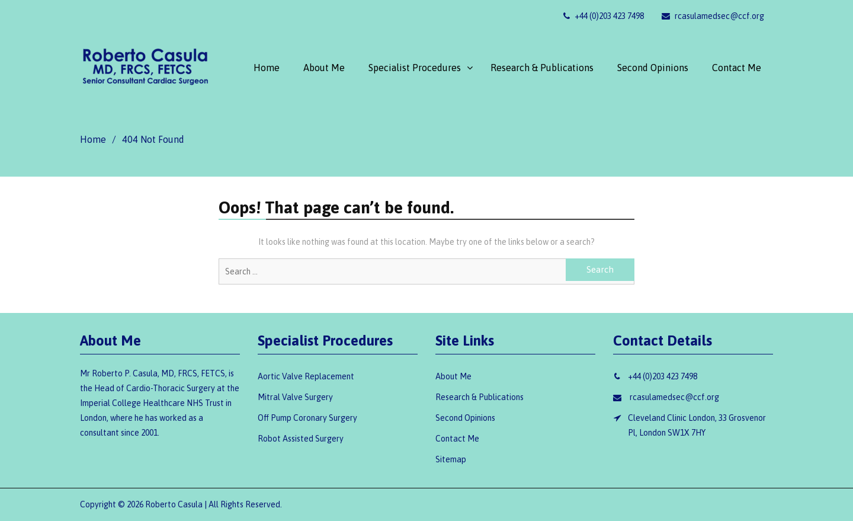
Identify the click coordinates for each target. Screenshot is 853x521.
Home (267, 67)
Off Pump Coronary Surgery (307, 418)
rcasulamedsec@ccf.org (713, 16)
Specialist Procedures (414, 67)
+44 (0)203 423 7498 (603, 16)
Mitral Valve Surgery (295, 397)
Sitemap (450, 459)
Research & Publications (542, 67)
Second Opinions (652, 67)
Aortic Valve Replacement (306, 376)
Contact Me (736, 67)
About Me (324, 67)
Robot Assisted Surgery (301, 438)
